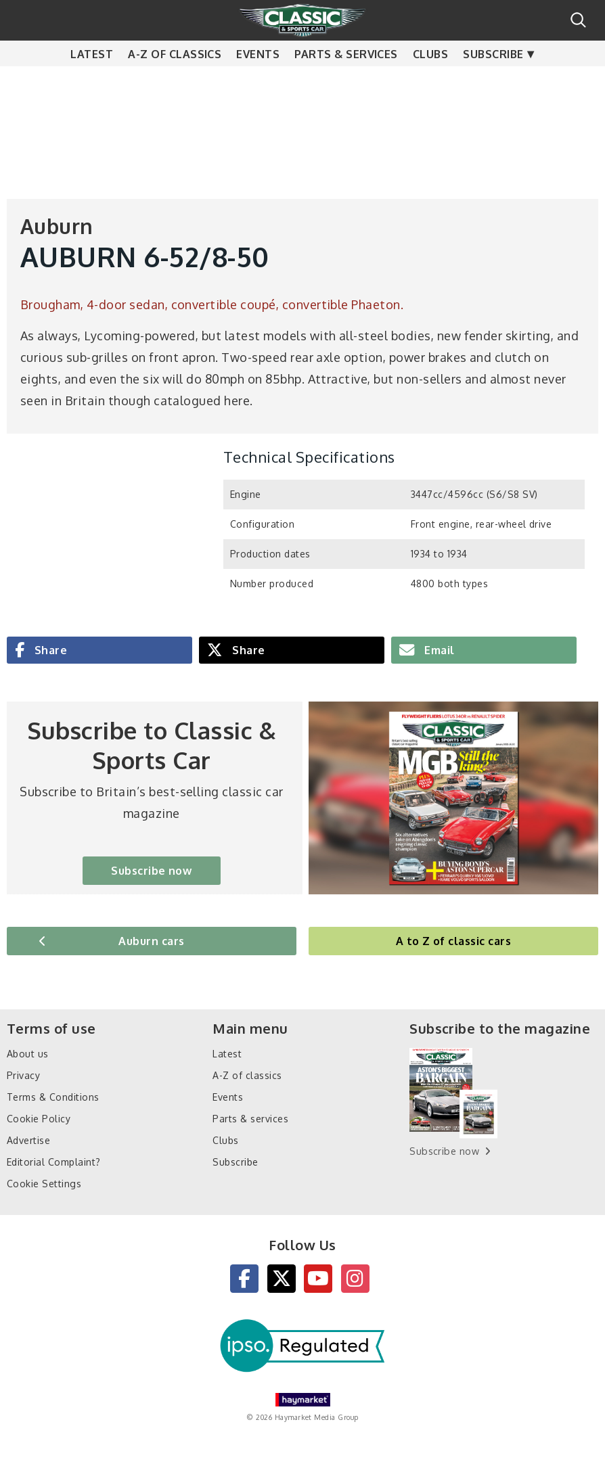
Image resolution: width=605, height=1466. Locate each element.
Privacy (23, 1075)
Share (49, 650)
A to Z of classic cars (454, 941)
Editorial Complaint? (54, 1162)
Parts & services (346, 81)
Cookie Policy (38, 1118)
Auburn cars (151, 941)
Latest (91, 81)
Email (438, 650)
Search (578, 20)
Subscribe (493, 81)
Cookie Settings (44, 1183)
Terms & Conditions (53, 1097)
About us (28, 1053)
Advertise (28, 1140)
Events (257, 81)
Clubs (430, 81)
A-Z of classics (174, 81)
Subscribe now (151, 870)
